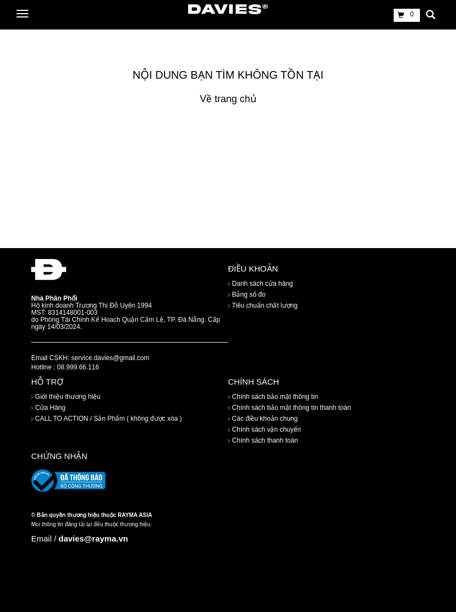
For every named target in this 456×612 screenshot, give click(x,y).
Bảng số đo (247, 294)
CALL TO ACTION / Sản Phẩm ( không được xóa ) (106, 419)
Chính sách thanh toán (263, 441)
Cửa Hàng (48, 408)
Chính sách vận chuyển (264, 430)
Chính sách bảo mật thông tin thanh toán (289, 408)
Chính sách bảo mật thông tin (273, 397)
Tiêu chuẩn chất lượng (262, 305)
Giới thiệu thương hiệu (66, 397)
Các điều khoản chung (262, 419)
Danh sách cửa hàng (260, 283)
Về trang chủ (228, 98)
